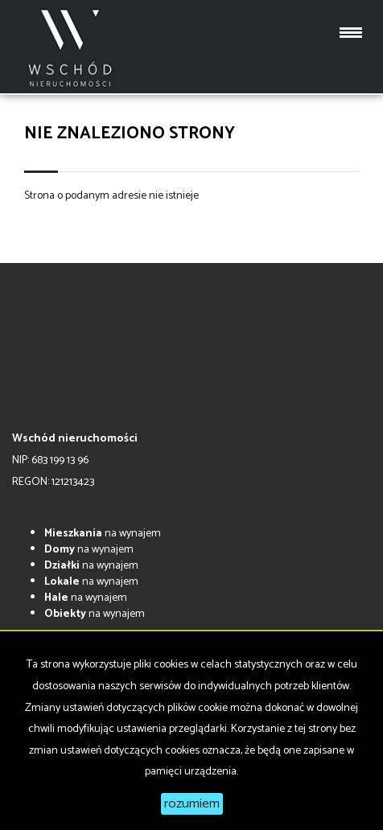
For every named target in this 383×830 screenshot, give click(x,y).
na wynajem (102, 533)
